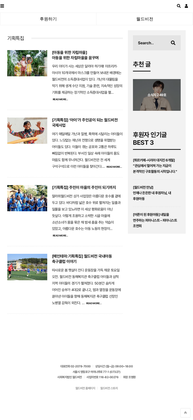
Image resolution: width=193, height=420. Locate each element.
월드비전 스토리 (109, 388)
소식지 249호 (157, 95)
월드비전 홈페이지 (85, 388)
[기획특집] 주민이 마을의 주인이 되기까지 (84, 187)
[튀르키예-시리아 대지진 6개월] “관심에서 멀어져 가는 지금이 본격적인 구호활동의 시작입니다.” (155, 165)
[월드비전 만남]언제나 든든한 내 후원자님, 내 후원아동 (152, 193)
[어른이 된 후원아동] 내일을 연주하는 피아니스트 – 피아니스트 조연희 (155, 220)
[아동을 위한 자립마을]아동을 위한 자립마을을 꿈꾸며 (75, 55)
